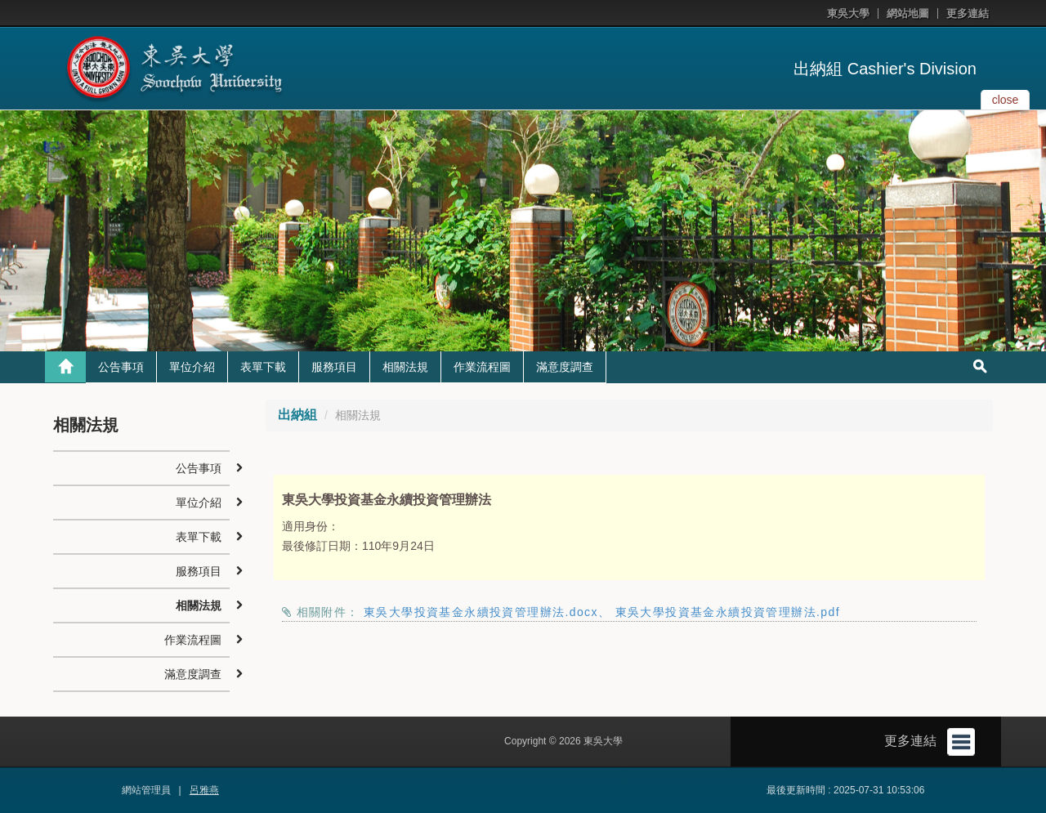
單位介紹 (192, 366)
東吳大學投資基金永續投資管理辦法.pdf (727, 612)
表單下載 (263, 366)
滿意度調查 (564, 366)
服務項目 (334, 366)
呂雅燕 (204, 790)
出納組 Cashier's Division (885, 69)
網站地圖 (908, 13)
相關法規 (405, 366)
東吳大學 (848, 13)
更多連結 (967, 13)
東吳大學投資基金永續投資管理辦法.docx (481, 612)
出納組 (297, 415)
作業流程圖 (482, 366)
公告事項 (121, 366)
